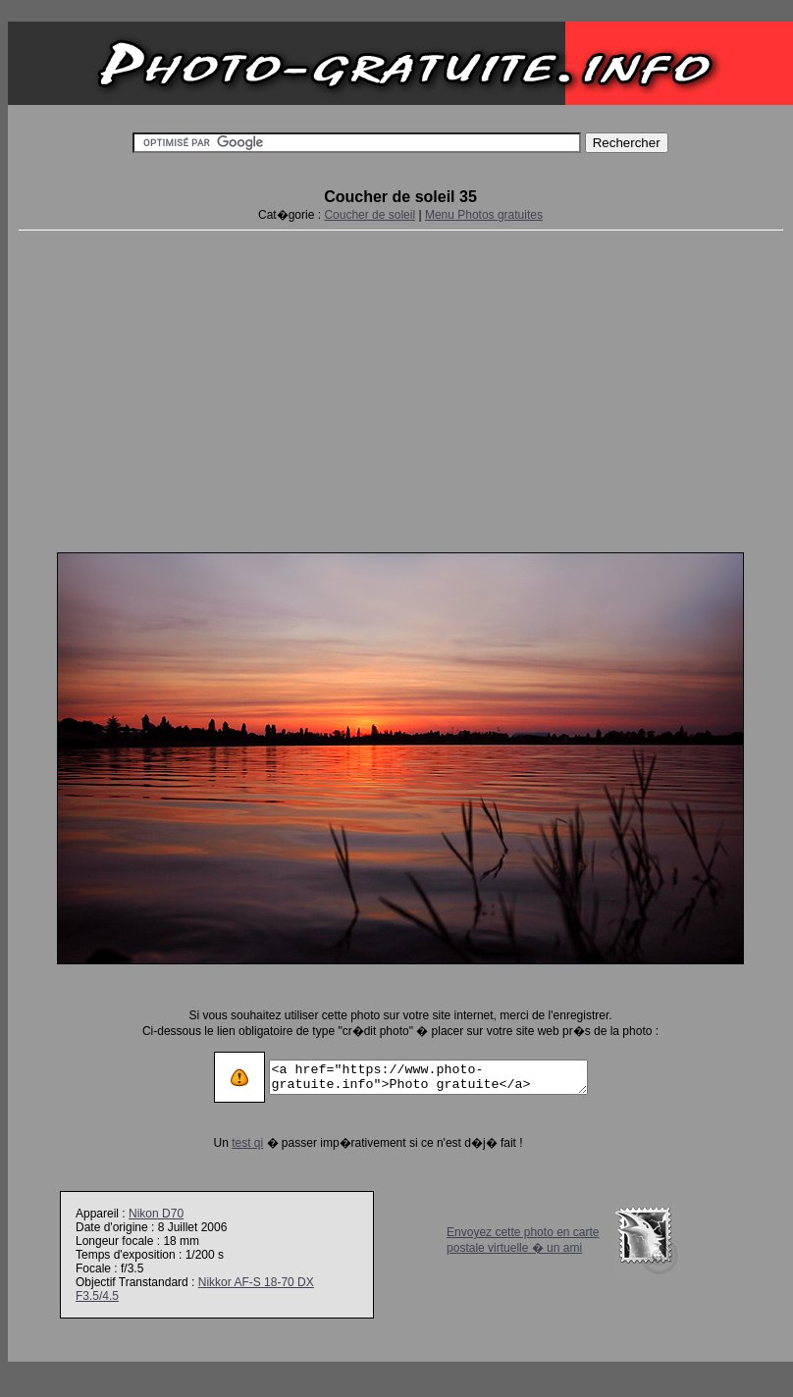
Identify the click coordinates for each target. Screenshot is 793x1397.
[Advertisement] (401, 387)
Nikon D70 (156, 1213)
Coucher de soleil (369, 215)
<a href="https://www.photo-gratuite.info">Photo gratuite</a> (428, 1077)
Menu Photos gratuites (484, 215)
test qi (228, 1143)
